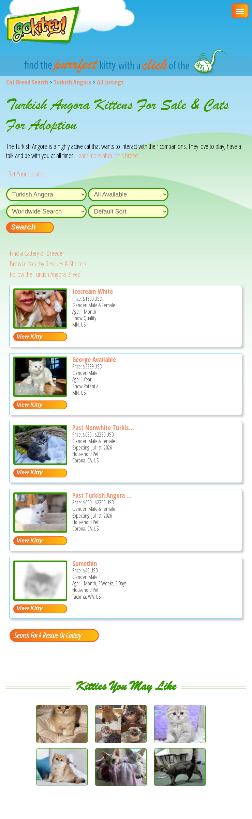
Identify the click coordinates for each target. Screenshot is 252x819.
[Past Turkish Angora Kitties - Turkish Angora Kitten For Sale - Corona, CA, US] (40, 530)
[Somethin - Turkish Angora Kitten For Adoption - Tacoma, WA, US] (40, 598)
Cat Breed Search (27, 82)
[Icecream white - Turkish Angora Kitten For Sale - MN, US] (40, 326)
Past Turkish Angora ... (102, 495)
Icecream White (92, 291)
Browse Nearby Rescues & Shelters (48, 263)
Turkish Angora (72, 82)
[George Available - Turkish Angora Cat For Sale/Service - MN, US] (40, 394)
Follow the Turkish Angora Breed (45, 274)
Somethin (84, 563)
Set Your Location (27, 173)
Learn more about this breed (107, 155)
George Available (94, 359)
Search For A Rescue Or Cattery (47, 635)
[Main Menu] (240, 10)
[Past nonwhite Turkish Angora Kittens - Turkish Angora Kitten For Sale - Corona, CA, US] (40, 462)
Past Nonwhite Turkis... (103, 427)
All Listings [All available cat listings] (110, 82)
